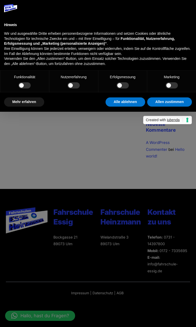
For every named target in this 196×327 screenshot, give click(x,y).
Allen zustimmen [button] (169, 102)
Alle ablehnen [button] (125, 102)
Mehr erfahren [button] (24, 102)
